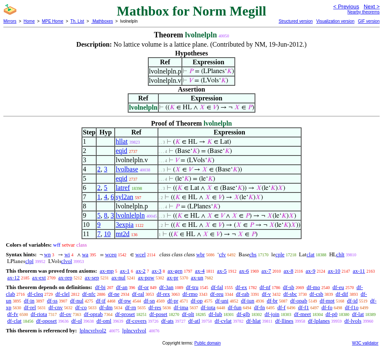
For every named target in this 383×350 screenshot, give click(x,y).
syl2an (124, 196)
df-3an (166, 287)
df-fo (326, 307)
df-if (100, 300)
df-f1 (303, 307)
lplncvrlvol (134, 330)
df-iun (247, 300)
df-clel (62, 294)
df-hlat (253, 321)
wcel (140, 254)
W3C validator (365, 343)
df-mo (313, 287)
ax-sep (92, 277)
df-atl (194, 321)
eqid (121, 150)
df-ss (52, 300)
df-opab (298, 300)
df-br (272, 300)
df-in (29, 300)
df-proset (125, 314)
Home (29, 21)
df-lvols (352, 321)
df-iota (208, 307)
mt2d (122, 233)
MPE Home (52, 21)
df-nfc (89, 294)
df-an (121, 287)
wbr (200, 254)
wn (47, 254)
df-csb (316, 294)
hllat (121, 141)
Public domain (207, 343)
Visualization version (335, 21)
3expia (124, 224)
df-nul (77, 300)
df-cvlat (223, 321)
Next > (372, 6)
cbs (253, 254)
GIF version (369, 21)
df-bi (100, 287)
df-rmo (189, 294)
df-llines (284, 321)
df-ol (76, 321)
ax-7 (266, 271)
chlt (340, 254)
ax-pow (146, 277)
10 (107, 233)
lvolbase (126, 169)
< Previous (346, 6)
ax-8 (288, 271)
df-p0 (331, 314)
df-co (81, 307)
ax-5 (222, 271)
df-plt (188, 314)
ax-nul (118, 277)
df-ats (167, 321)
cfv (222, 254)
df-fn (259, 307)
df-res (155, 307)
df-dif (342, 294)
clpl (29, 261)
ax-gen (175, 271)
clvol (66, 261)
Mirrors (9, 21)
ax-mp (107, 271)
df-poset (159, 314)
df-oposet (46, 321)
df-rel (30, 307)
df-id (352, 300)
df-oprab (93, 314)
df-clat (14, 321)
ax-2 (140, 271)
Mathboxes (102, 21)
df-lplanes (319, 321)
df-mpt (327, 300)
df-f (281, 307)
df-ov (65, 314)
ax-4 (200, 271)
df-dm (106, 307)
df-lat (358, 314)
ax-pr (172, 277)
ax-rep (65, 277)
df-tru (192, 287)
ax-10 (334, 271)
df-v (266, 294)
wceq (110, 254)
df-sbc (290, 294)
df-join (272, 314)
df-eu (338, 287)
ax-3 (156, 271)
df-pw (124, 300)
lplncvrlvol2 (92, 330)
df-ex (241, 287)
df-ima (181, 307)
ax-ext (39, 277)
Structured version (295, 21)
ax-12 (13, 277)
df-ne (113, 294)
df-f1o (352, 307)
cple (280, 254)
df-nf (265, 287)
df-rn (130, 307)
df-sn (149, 300)
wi (67, 254)
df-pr (172, 300)
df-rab (242, 294)
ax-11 (359, 271)
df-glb (243, 314)
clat (311, 254)
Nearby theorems (363, 12)
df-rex (163, 294)
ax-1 (125, 271)
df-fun (234, 307)
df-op (196, 300)
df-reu (216, 294)
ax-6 (244, 271)
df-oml (104, 321)
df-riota (39, 314)
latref (122, 187)
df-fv (12, 314)
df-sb (288, 287)
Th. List (77, 21)
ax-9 (310, 271)
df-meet (302, 314)
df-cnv (55, 307)
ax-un (197, 277)
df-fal (217, 287)
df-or (143, 287)
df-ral (138, 294)
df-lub (215, 314)
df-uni (221, 300)
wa (85, 254)
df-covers (136, 321)
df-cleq (35, 294)
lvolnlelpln (129, 215)
